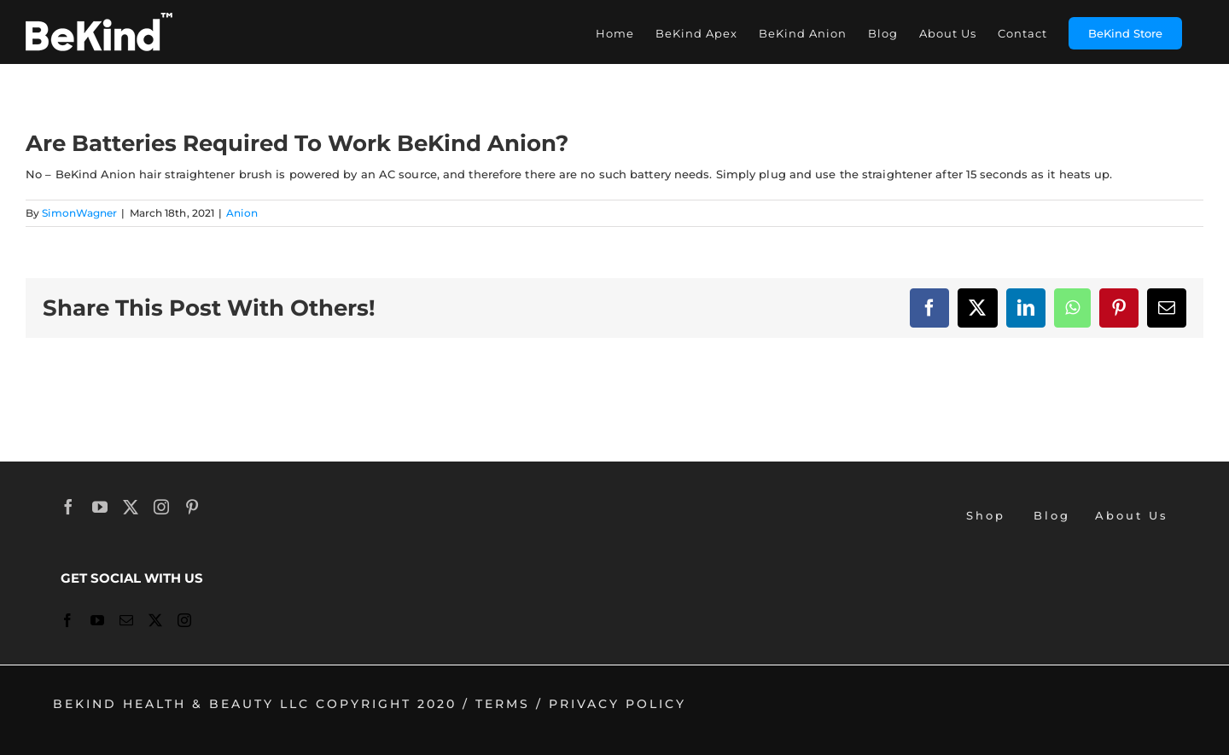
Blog (1052, 515)
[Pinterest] (193, 506)
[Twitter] (132, 506)
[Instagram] (163, 506)
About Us (1131, 515)
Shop (985, 515)
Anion (242, 212)
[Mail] (127, 620)
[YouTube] (101, 506)
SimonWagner (79, 212)
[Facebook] (70, 506)
